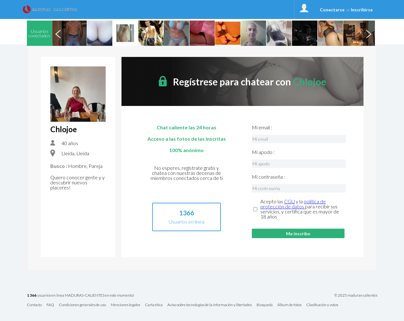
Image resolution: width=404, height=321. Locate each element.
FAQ (50, 305)
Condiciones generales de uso (82, 305)
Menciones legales (125, 305)
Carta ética (154, 305)
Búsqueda (265, 305)
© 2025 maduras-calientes (355, 295)
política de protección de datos (293, 203)
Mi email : (262, 127)
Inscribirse (362, 9)
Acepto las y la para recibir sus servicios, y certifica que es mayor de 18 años (299, 209)
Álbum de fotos (289, 305)
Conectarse (332, 9)
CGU (289, 201)
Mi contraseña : (268, 176)
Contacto (34, 305)
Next (369, 33)
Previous (58, 33)
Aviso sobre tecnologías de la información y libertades (209, 305)
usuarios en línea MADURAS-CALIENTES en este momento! (80, 295)
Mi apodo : (263, 152)
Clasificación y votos (322, 305)
